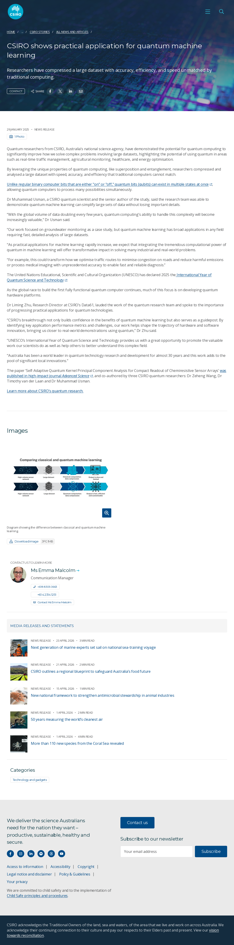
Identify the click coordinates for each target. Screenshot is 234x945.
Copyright (86, 866)
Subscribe (211, 851)
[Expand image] (60, 480)
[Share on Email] (80, 91)
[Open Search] (221, 11)
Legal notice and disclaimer (29, 874)
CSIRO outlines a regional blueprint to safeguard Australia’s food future (91, 671)
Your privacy (17, 881)
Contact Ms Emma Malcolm (52, 602)
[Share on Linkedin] (70, 91)
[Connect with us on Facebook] (10, 853)
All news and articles (72, 32)
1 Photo (16, 136)
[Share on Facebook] (50, 91)
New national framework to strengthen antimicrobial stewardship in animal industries (102, 695)
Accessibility (60, 866)
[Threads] (51, 853)
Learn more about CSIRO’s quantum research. (45, 390)
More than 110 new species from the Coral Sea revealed (77, 743)
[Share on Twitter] (60, 91)
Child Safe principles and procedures (37, 895)
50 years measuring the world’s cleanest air (67, 719)
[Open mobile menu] (207, 11)
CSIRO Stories (40, 32)
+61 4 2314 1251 (44, 594)
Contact (15, 91)
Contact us (137, 822)
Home (11, 32)
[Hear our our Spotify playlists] (41, 853)
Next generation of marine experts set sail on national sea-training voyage (93, 647)
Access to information (25, 866)
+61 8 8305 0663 (45, 586)
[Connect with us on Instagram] (20, 853)
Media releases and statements (42, 626)
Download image (31, 541)
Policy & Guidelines (74, 874)
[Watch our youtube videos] (61, 853)
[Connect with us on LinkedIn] (31, 853)
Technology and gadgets (30, 780)
